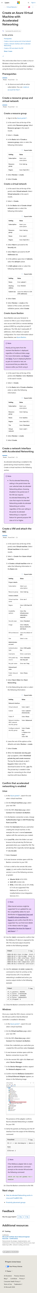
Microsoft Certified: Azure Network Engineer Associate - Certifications (16, 1237)
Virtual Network (11, 7)
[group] (20, 959)
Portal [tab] (5, 80)
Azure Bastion (21, 337)
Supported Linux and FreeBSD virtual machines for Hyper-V (20, 917)
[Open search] (28, 2)
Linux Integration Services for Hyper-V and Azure (19, 928)
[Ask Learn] (29, 7)
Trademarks (17, 1284)
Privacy (21, 1278)
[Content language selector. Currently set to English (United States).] (13, 1261)
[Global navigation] (2, 2)
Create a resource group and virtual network (17, 41)
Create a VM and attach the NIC (13, 48)
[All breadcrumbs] (4, 7)
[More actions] (33, 7)
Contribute (13, 1278)
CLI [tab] (17, 80)
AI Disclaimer (8, 1276)
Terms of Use (8, 1284)
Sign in (33, 2)
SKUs (10, 359)
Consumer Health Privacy (11, 1281)
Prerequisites (8, 38)
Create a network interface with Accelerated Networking (17, 44)
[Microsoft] (18, 2)
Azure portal (21, 118)
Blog (5, 1278)
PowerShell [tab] (11, 80)
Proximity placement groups (15, 1202)
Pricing (26, 356)
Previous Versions (19, 1276)
